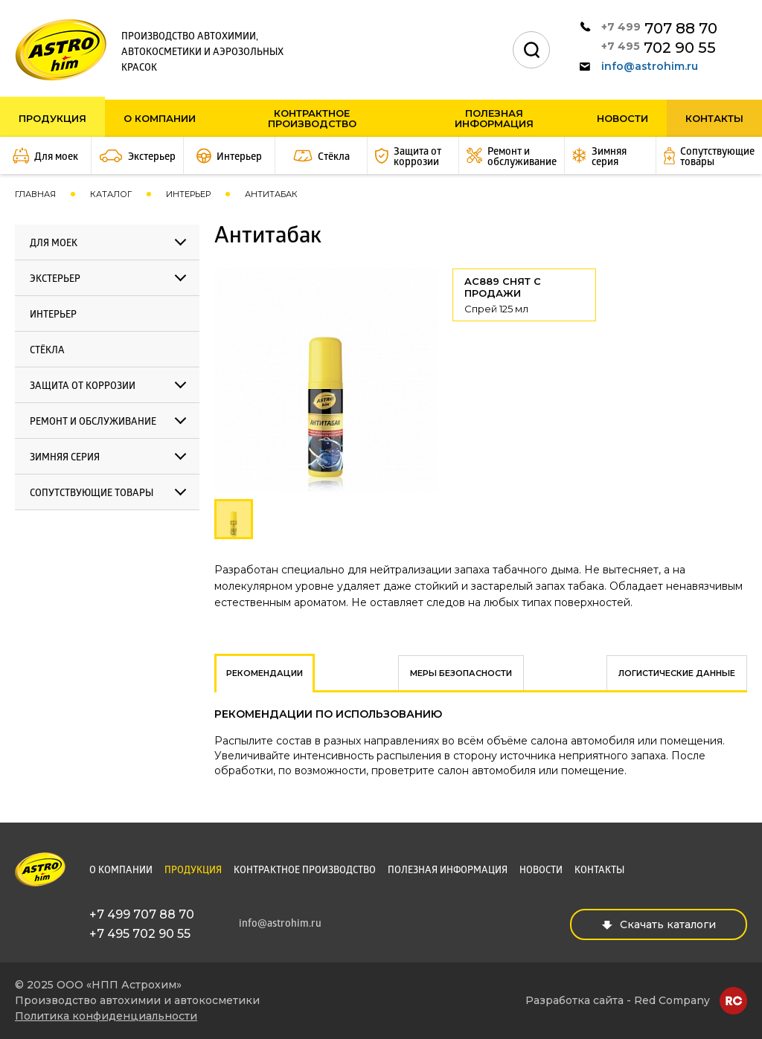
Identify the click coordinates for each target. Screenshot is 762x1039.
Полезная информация (494, 118)
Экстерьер (55, 279)
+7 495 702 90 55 (139, 934)
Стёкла (47, 351)
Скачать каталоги (658, 924)
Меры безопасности (461, 673)
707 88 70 (659, 28)
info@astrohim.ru (639, 66)
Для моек (53, 243)
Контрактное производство (312, 118)
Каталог (111, 194)
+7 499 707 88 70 (141, 914)
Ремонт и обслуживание (93, 422)
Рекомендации (264, 673)
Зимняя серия (65, 458)
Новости (622, 118)
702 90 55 (658, 47)
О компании (160, 118)
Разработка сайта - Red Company (617, 1000)
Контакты (714, 118)
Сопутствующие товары (91, 493)
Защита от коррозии (82, 386)
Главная (35, 194)
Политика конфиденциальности (106, 1016)
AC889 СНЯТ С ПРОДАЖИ (524, 295)
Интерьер (188, 194)
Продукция (52, 118)
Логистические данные (676, 673)
